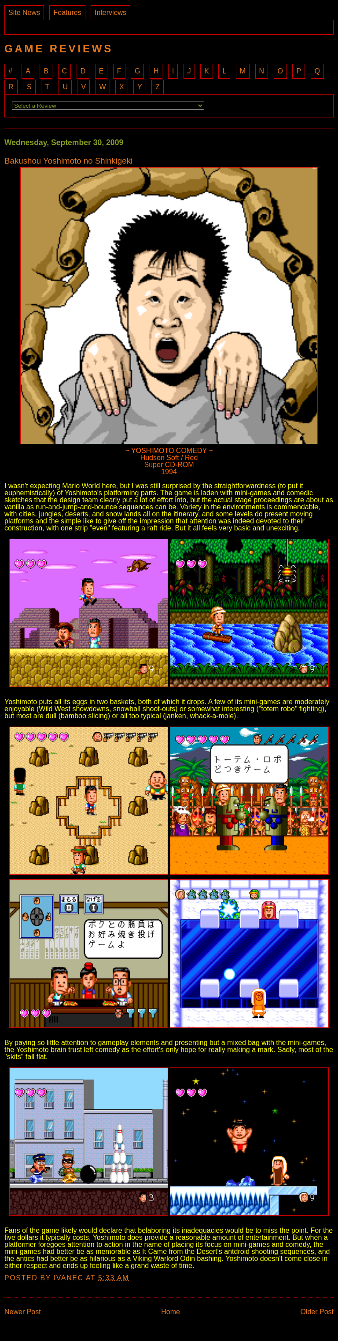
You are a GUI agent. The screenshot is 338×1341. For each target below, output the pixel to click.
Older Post (317, 1311)
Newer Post (22, 1311)
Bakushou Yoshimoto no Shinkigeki (68, 161)
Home (170, 1311)
